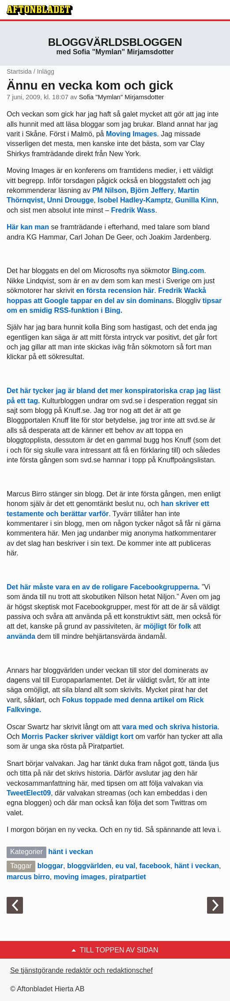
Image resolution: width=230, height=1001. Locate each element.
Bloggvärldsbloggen (115, 42)
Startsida (19, 71)
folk (185, 626)
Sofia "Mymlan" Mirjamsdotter (121, 97)
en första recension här (115, 290)
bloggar (50, 866)
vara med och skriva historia (169, 727)
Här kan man (28, 227)
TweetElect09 (29, 793)
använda (21, 636)
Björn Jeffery (152, 190)
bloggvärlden (89, 866)
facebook (155, 866)
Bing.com (188, 270)
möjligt (156, 626)
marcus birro (28, 877)
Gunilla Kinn (195, 200)
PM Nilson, (110, 190)
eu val (125, 866)
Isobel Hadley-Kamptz (134, 200)
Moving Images (131, 134)
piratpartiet (127, 877)
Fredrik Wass (133, 210)
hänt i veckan (70, 851)
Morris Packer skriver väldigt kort (77, 736)
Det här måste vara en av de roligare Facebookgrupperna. (103, 587)
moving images (79, 877)
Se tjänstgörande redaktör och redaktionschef (81, 970)
